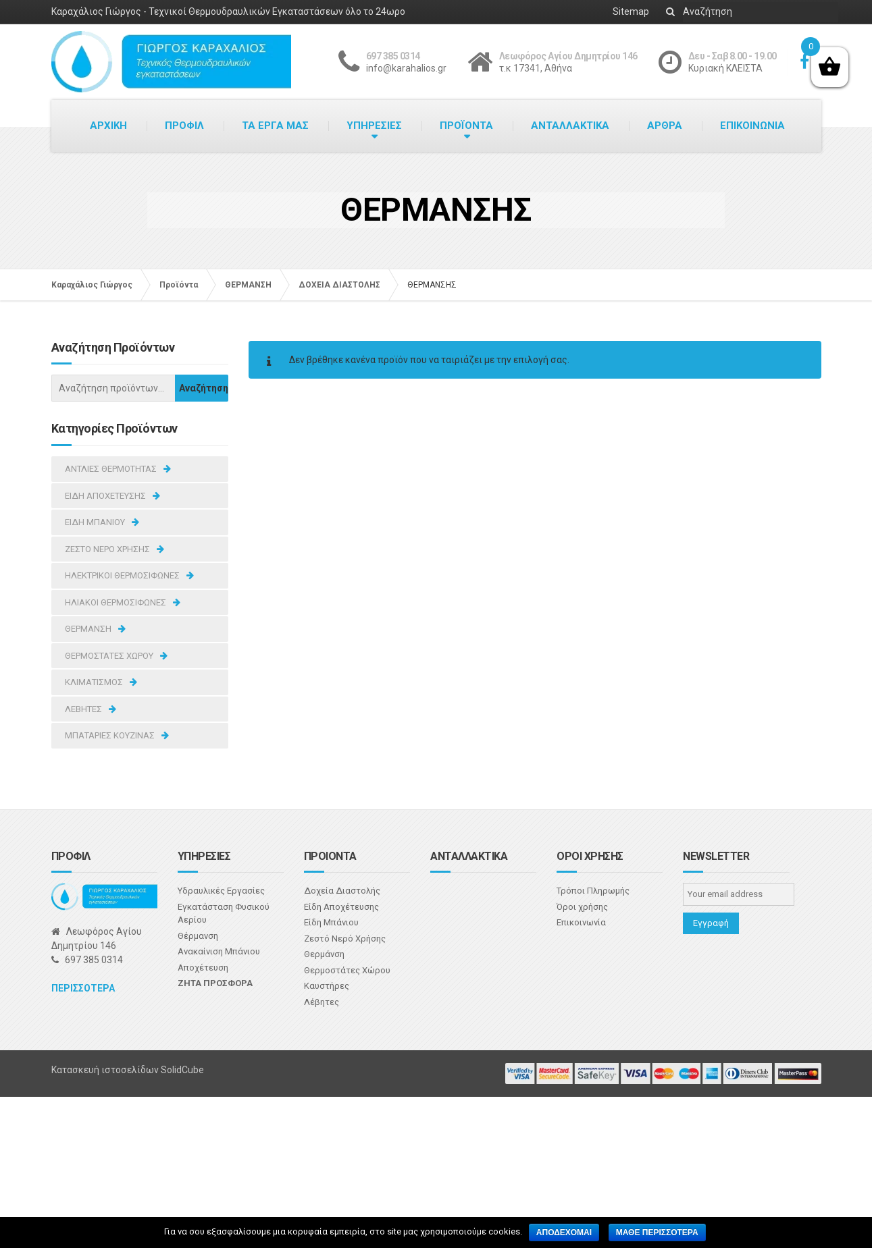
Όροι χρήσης (582, 907)
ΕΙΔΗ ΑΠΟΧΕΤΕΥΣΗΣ (105, 496)
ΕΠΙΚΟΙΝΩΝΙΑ (752, 125)
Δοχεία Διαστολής (342, 891)
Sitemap (631, 11)
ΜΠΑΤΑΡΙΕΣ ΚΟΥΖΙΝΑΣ (110, 735)
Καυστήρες (326, 986)
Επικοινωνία (581, 922)
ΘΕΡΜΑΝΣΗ (88, 629)
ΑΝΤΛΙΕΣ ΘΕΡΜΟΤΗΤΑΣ (111, 469)
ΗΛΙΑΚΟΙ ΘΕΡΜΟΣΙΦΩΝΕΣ (115, 602)
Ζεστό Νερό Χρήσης (345, 938)
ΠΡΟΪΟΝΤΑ (466, 125)
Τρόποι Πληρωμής (593, 891)
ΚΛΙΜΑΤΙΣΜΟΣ (94, 682)
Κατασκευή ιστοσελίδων (106, 1069)
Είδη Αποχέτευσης (341, 907)
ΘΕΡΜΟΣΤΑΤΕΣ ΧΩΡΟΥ (109, 656)
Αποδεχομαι (564, 1232)
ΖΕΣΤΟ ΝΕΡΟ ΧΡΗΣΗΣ (107, 549)
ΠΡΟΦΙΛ (184, 125)
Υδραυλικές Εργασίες (221, 891)
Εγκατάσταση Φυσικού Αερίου (224, 913)
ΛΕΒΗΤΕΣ (83, 709)
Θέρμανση (198, 936)
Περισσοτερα (83, 988)
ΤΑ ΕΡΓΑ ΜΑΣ (275, 125)
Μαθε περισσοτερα (657, 1232)
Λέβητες (321, 1002)
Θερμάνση (324, 954)
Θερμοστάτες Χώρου (347, 970)
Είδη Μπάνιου (331, 922)
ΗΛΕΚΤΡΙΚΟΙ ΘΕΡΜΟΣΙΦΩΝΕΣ (122, 575)
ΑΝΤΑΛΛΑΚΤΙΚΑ (570, 125)
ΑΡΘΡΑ (664, 125)
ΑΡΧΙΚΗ (108, 125)
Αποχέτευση (203, 967)
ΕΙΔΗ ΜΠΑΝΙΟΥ (95, 522)
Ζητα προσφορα (215, 983)
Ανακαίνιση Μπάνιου (219, 951)
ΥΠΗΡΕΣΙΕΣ (374, 125)
